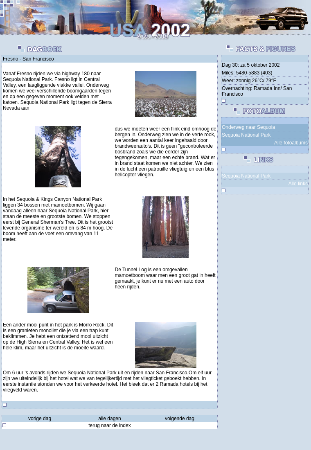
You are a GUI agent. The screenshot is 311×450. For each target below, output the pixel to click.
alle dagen (109, 418)
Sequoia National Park (246, 135)
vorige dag (39, 418)
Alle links (298, 184)
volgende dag (179, 418)
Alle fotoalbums (291, 143)
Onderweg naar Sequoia (248, 127)
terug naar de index (109, 425)
